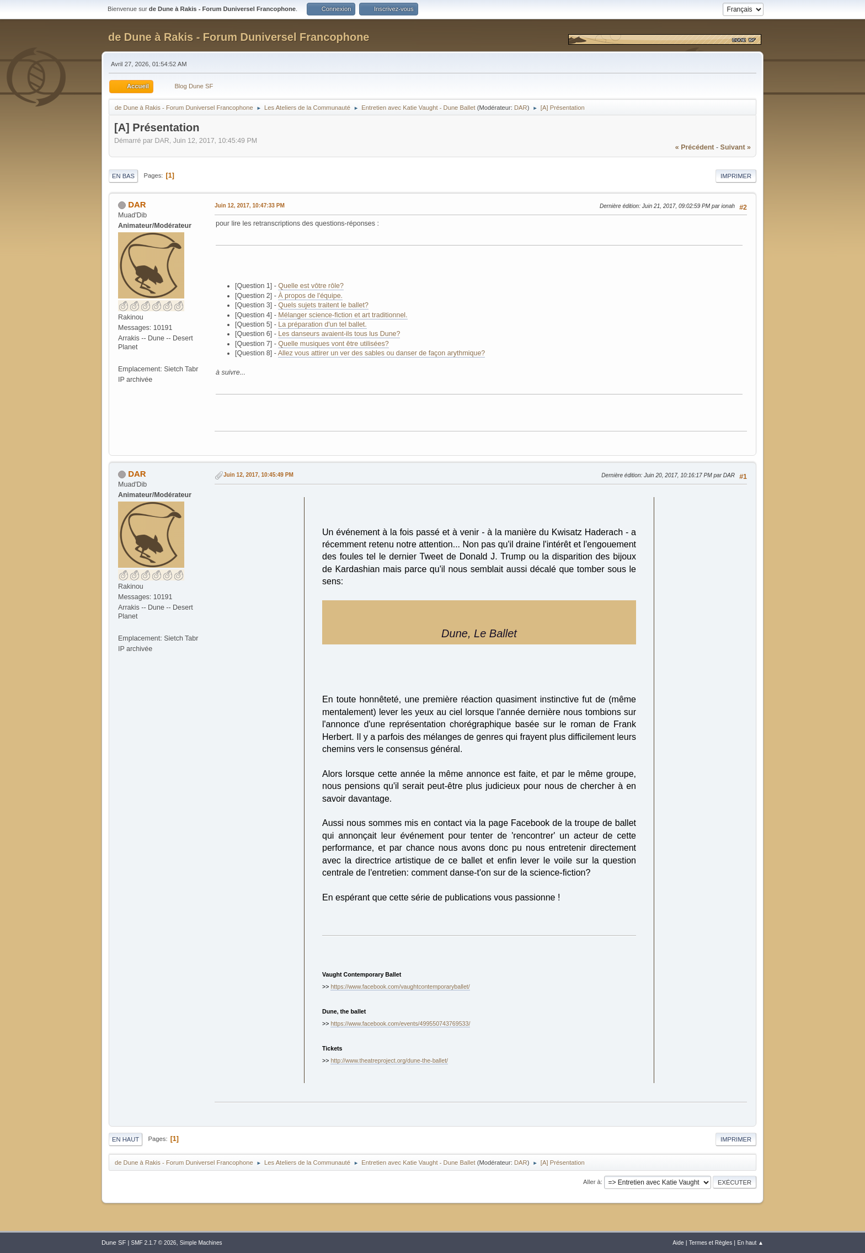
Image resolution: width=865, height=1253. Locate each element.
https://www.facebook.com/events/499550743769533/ (400, 1023)
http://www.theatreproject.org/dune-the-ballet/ (389, 1060)
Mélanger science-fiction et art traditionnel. (342, 315)
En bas (123, 176)
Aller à (592, 1182)
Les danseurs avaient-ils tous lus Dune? (339, 334)
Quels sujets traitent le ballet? (323, 305)
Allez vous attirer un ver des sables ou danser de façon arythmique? (381, 353)
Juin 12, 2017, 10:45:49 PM (258, 475)
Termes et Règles (711, 1243)
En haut (125, 1139)
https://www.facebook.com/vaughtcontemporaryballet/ (399, 986)
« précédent (694, 147)
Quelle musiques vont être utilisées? (333, 344)
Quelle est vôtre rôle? (311, 286)
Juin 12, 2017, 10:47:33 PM (250, 205)
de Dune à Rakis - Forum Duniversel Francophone (238, 37)
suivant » (735, 147)
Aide (678, 1243)
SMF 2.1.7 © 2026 (153, 1243)
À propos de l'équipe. (310, 296)
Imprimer (735, 176)
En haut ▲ (750, 1243)
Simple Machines (201, 1243)
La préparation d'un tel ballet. (322, 324)
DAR (520, 107)
